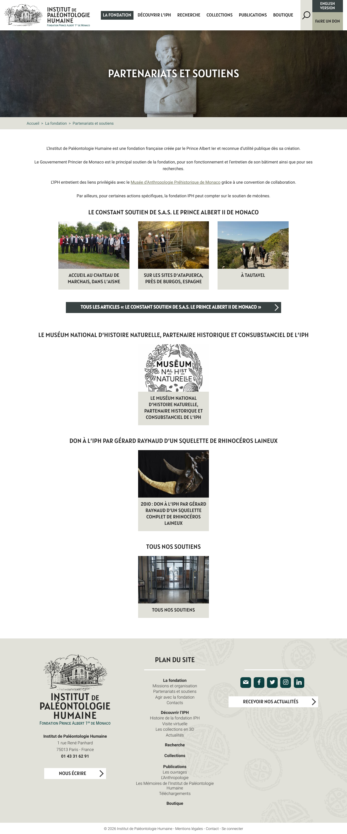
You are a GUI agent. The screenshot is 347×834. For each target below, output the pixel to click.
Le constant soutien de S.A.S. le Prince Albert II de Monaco (173, 213)
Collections (220, 15)
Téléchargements (175, 793)
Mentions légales (189, 828)
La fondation (117, 15)
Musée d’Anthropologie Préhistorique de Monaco (175, 182)
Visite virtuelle (174, 724)
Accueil (33, 123)
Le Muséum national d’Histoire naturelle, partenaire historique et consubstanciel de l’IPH (173, 335)
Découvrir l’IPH (154, 15)
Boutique (283, 15)
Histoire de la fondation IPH (175, 718)
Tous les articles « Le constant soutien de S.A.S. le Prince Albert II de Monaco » (171, 307)
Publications (253, 15)
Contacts (175, 703)
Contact (212, 828)
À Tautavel (253, 275)
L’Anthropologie (175, 777)
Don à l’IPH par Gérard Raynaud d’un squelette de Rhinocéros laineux (173, 441)
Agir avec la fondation (174, 697)
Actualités (175, 735)
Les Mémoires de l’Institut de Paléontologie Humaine (175, 786)
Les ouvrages (175, 772)
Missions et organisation (175, 686)
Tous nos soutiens (173, 547)
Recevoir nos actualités (270, 702)
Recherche (189, 15)
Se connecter (232, 828)
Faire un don (327, 21)
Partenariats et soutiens (174, 691)
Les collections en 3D (174, 729)
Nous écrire (72, 774)
